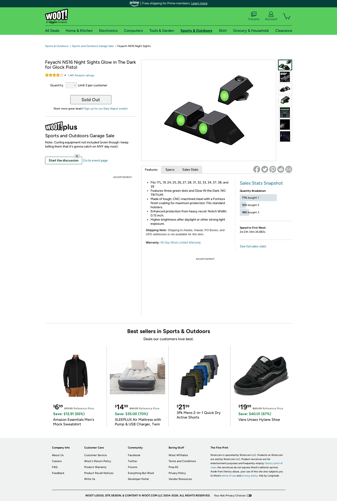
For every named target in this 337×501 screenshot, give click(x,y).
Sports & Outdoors (56, 46)
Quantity (56, 85)
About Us (58, 455)
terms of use (229, 475)
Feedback (58, 473)
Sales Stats (190, 170)
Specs (170, 170)
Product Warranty (95, 467)
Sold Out (90, 99)
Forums (253, 16)
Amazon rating (81, 75)
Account (271, 16)
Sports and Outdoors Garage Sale (93, 46)
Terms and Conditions (182, 461)
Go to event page (95, 160)
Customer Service (95, 455)
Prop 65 (173, 467)
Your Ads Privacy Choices (230, 495)
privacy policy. (249, 475)
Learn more (199, 3)
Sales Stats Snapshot (261, 183)
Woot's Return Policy (97, 461)
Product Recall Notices (98, 473)
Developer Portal (138, 479)
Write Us (89, 479)
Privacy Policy (177, 473)
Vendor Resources (180, 479)
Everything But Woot (141, 473)
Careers (57, 461)
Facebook (134, 455)
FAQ (54, 467)
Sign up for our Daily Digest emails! (106, 108)
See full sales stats (253, 246)
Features (151, 170)
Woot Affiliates (178, 455)
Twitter (132, 461)
